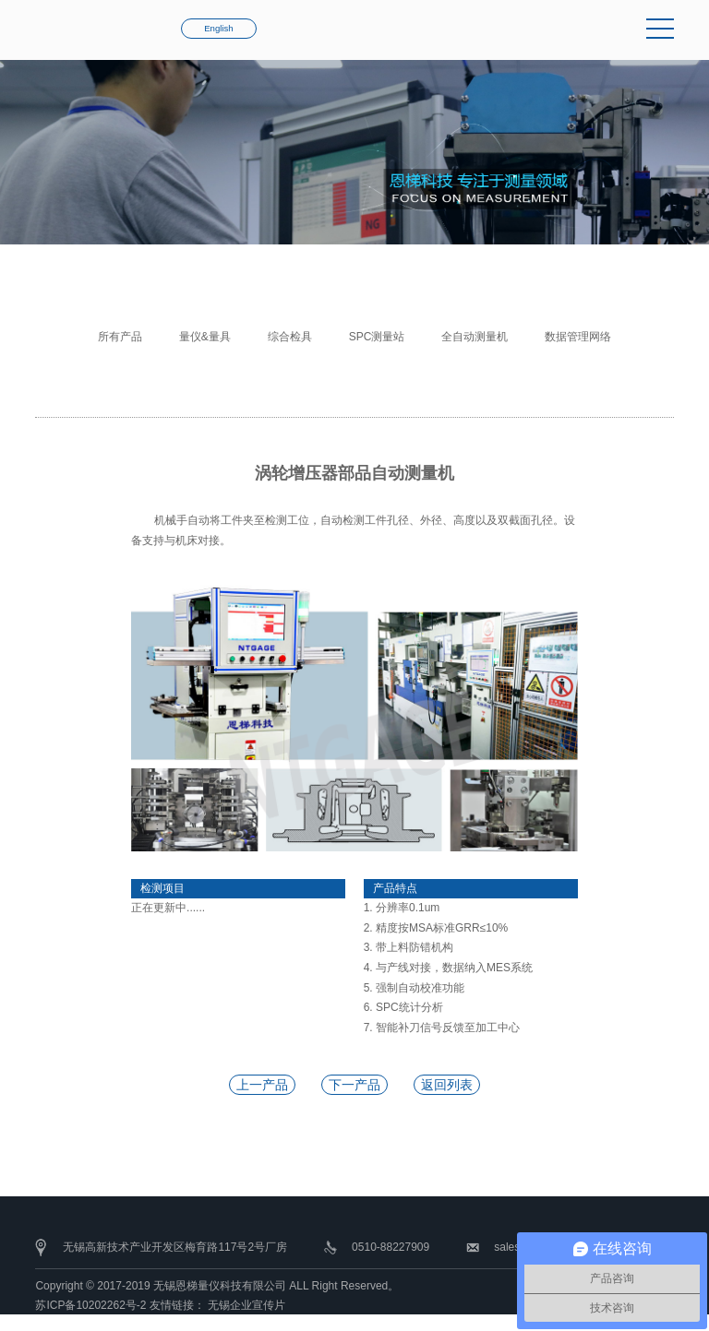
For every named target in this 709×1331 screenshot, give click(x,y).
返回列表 (447, 1084)
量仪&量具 (205, 336)
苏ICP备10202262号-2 (90, 1305)
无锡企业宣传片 (246, 1305)
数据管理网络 (578, 336)
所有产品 (120, 336)
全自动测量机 (474, 336)
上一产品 (262, 1084)
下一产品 (354, 1084)
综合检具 (290, 336)
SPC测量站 (377, 336)
